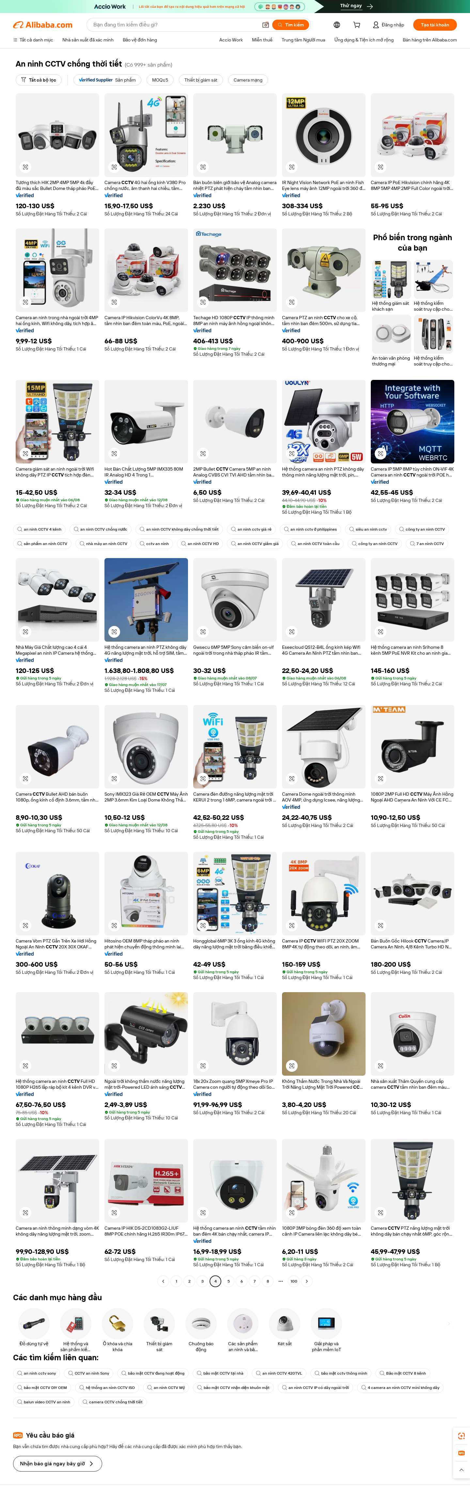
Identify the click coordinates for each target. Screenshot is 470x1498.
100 (293, 1281)
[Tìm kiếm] (290, 25)
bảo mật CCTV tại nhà (220, 1373)
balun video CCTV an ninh (43, 1402)
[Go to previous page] (163, 1281)
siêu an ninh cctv (368, 529)
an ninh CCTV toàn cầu (315, 543)
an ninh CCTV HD (200, 543)
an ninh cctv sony (36, 1373)
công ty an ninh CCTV (422, 529)
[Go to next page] (307, 1281)
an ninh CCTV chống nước (100, 529)
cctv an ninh (154, 543)
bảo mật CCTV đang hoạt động (152, 1373)
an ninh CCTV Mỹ (166, 1387)
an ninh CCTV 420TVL (279, 1373)
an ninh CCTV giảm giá (255, 543)
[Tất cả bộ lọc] (39, 80)
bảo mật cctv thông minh (341, 1373)
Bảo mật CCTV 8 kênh (403, 1373)
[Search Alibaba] (175, 24)
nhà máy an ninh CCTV (103, 543)
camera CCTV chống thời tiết (113, 1402)
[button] (266, 25)
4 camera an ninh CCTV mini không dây (400, 1387)
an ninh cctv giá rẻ (251, 529)
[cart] (358, 25)
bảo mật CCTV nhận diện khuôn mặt (233, 1387)
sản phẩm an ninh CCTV (42, 543)
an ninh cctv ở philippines (310, 529)
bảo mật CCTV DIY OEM (42, 1387)
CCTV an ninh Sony (88, 1373)
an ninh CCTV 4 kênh (39, 529)
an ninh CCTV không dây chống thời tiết (179, 529)
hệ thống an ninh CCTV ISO (107, 1387)
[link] (461, 1436)
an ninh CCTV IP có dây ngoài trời (315, 1387)
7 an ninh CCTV (427, 543)
